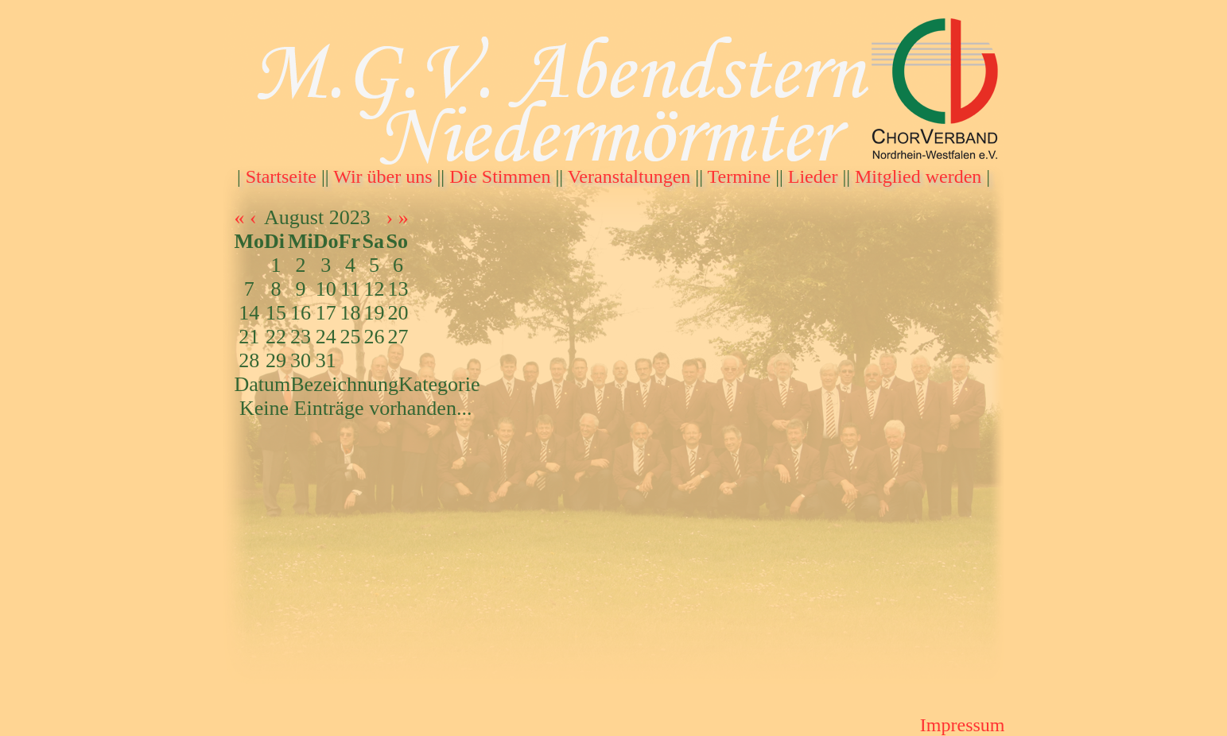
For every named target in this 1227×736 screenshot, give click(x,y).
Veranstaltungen (629, 176)
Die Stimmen (499, 176)
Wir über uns (382, 176)
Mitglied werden (918, 176)
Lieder (813, 176)
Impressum (962, 725)
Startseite (281, 176)
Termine (739, 176)
